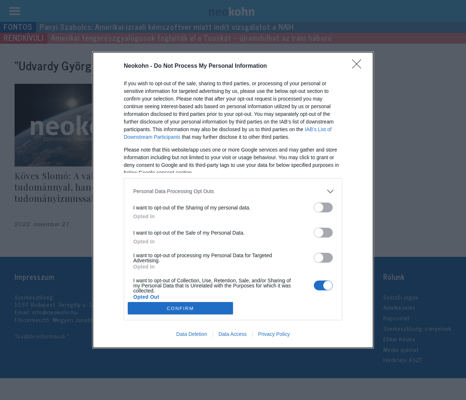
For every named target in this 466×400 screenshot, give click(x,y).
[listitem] (233, 191)
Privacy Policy (274, 334)
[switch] (323, 207)
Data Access (232, 334)
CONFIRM (180, 308)
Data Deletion (191, 334)
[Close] (359, 66)
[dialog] (233, 200)
